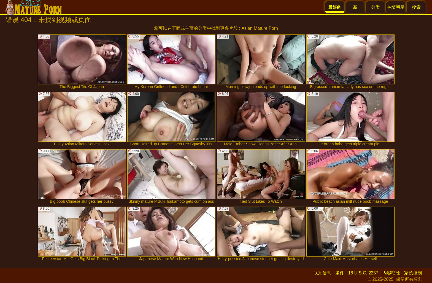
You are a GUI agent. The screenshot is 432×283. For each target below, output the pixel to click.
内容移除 (391, 273)
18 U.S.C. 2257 (363, 273)
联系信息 (322, 273)
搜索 (416, 7)
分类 (375, 7)
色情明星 (396, 7)
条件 (339, 273)
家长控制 (413, 273)
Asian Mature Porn (259, 28)
